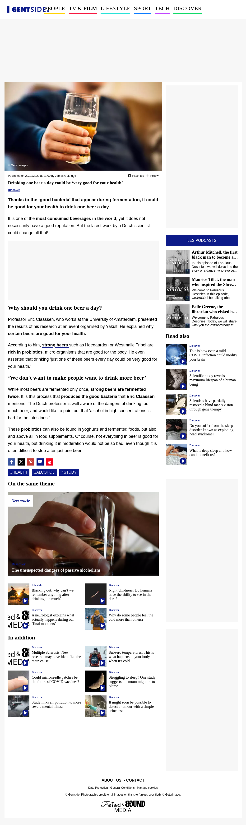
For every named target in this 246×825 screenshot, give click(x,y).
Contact (135, 780)
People (54, 8)
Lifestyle (115, 8)
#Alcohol (44, 472)
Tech (162, 8)
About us (111, 780)
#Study (69, 472)
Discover (187, 8)
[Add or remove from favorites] (136, 176)
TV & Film (83, 8)
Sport (142, 8)
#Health (18, 472)
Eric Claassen (141, 396)
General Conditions (122, 787)
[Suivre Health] (152, 176)
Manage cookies (147, 787)
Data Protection (98, 787)
